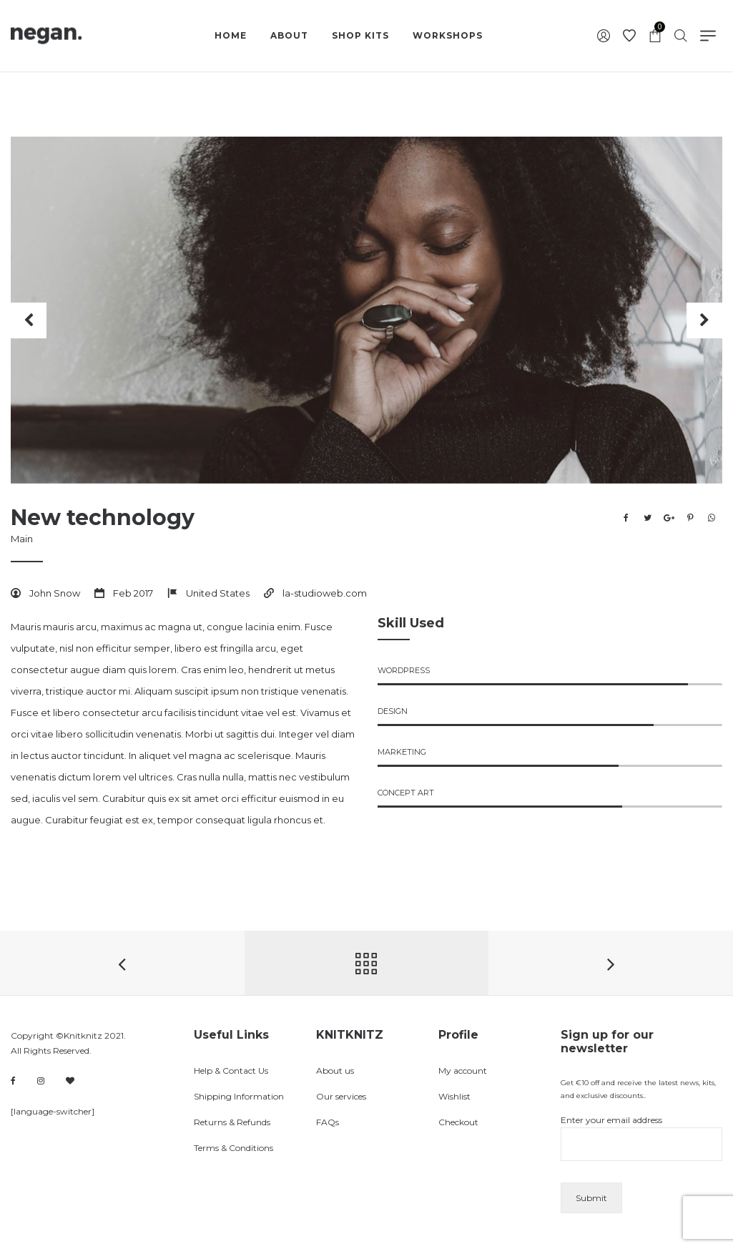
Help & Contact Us (231, 1070)
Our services (341, 1096)
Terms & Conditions (233, 1147)
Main (22, 538)
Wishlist (454, 1096)
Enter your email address (641, 1138)
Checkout (458, 1122)
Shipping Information (239, 1096)
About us (335, 1070)
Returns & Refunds (232, 1122)
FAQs (327, 1122)
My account (462, 1070)
